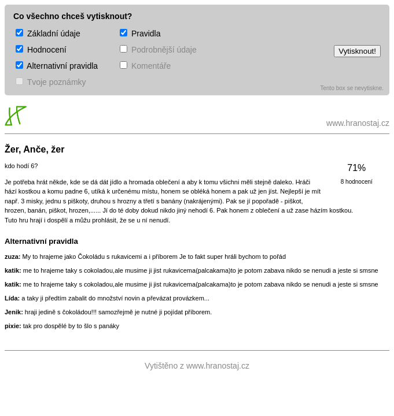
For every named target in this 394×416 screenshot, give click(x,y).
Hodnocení (41, 49)
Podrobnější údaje (158, 49)
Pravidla (140, 33)
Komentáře (145, 65)
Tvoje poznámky (51, 82)
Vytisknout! (357, 51)
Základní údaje (48, 33)
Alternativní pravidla (57, 65)
